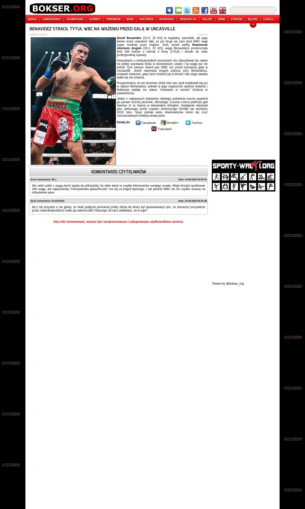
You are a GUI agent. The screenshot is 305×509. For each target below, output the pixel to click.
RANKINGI (166, 19)
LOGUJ (268, 19)
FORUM (236, 19)
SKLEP (207, 19)
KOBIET (95, 19)
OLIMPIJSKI (75, 19)
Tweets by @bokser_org (228, 283)
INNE (221, 19)
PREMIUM (114, 19)
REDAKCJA (188, 19)
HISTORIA (146, 19)
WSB (129, 19)
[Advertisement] (243, 90)
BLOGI (252, 19)
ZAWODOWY (52, 19)
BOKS (32, 19)
